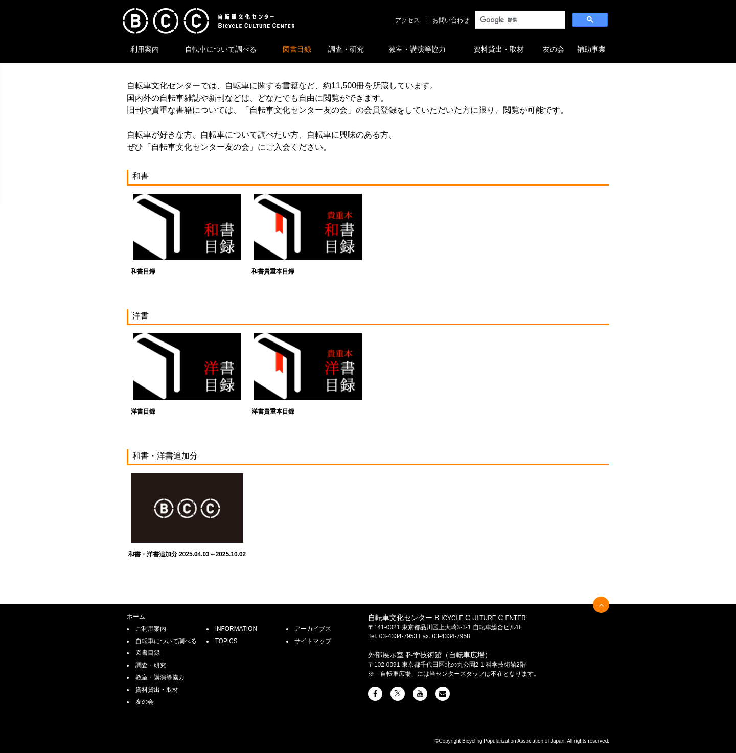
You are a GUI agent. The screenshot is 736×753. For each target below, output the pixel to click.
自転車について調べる (221, 49)
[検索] (519, 20)
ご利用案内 (150, 628)
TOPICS (226, 641)
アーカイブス (312, 628)
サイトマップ (312, 641)
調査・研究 (346, 49)
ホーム (136, 616)
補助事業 (591, 49)
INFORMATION (236, 628)
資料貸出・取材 (499, 49)
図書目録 (297, 49)
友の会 (553, 49)
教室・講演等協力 (417, 49)
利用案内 (144, 49)
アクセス (407, 20)
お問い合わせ (450, 20)
